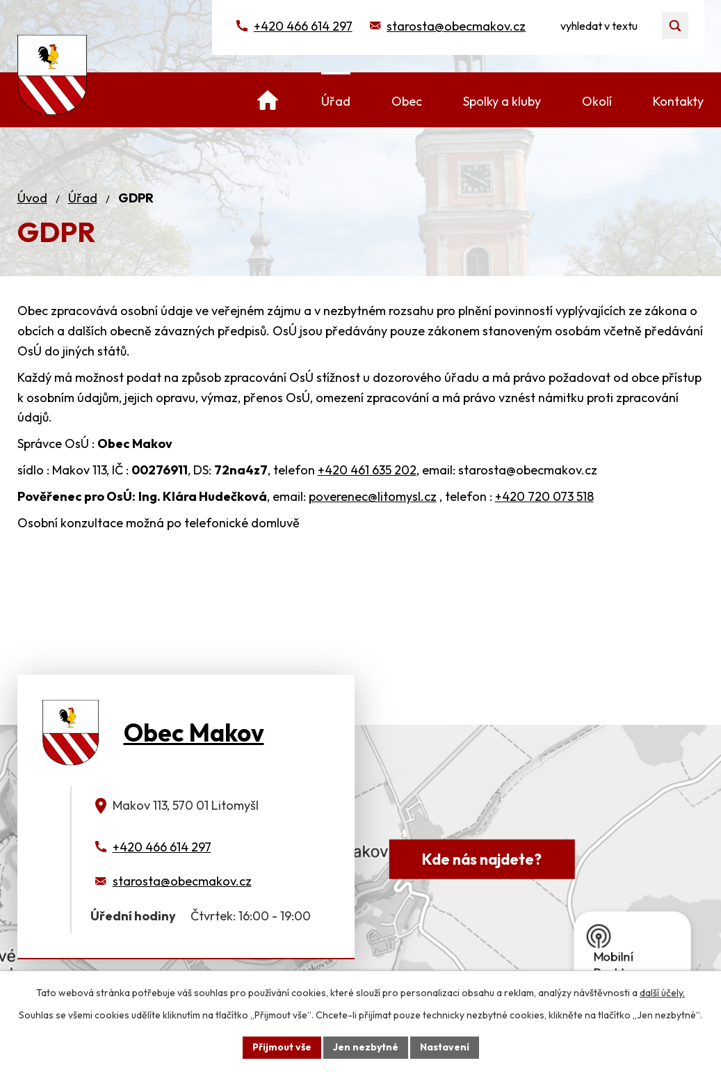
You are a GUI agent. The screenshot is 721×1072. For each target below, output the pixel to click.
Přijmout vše (281, 1047)
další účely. (662, 992)
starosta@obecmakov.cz (456, 26)
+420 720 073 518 (544, 496)
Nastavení (444, 1047)
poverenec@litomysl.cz (373, 496)
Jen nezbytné (365, 1047)
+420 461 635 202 (367, 470)
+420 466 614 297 (303, 26)
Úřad (82, 198)
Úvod (32, 198)
